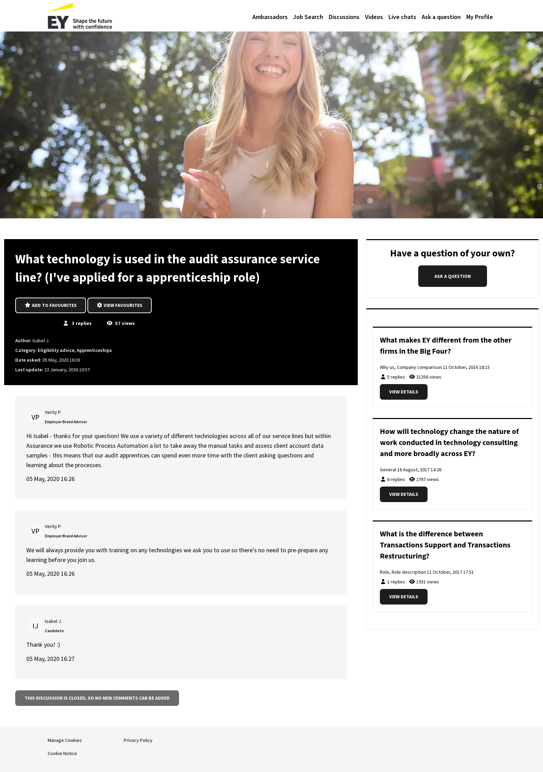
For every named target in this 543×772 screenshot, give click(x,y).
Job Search (308, 17)
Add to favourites (51, 305)
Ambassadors (270, 17)
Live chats (402, 17)
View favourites (120, 305)
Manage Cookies (65, 740)
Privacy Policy (138, 740)
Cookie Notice (62, 753)
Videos (374, 17)
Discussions (344, 17)
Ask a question (441, 17)
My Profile (479, 17)
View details (403, 392)
